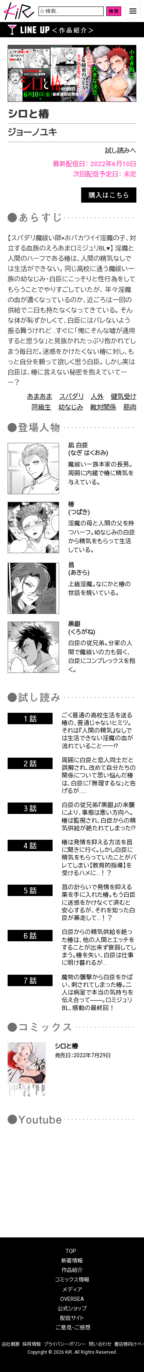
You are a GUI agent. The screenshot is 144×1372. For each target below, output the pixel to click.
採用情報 (31, 1344)
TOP (71, 1251)
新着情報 (72, 1261)
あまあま (39, 396)
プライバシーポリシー (64, 1344)
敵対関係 (103, 407)
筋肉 (129, 407)
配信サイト (72, 1318)
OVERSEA (72, 1299)
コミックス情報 (72, 1280)
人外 (97, 396)
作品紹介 (72, 1270)
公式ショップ (72, 1308)
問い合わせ (100, 1344)
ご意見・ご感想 (73, 1327)
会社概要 (11, 1344)
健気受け (123, 396)
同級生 (41, 407)
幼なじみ (70, 407)
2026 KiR (62, 1352)
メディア (72, 1289)
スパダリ (71, 396)
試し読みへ (120, 150)
